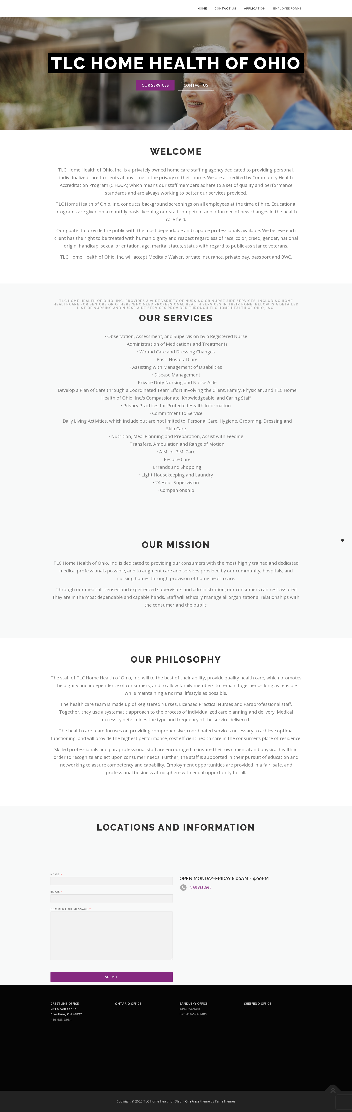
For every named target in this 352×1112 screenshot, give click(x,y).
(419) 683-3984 (200, 941)
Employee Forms (287, 8)
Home (202, 8)
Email (56, 945)
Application (255, 8)
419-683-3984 (60, 1019)
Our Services (155, 85)
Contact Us (225, 8)
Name (56, 928)
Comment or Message (70, 962)
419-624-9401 (190, 1009)
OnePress (192, 1101)
